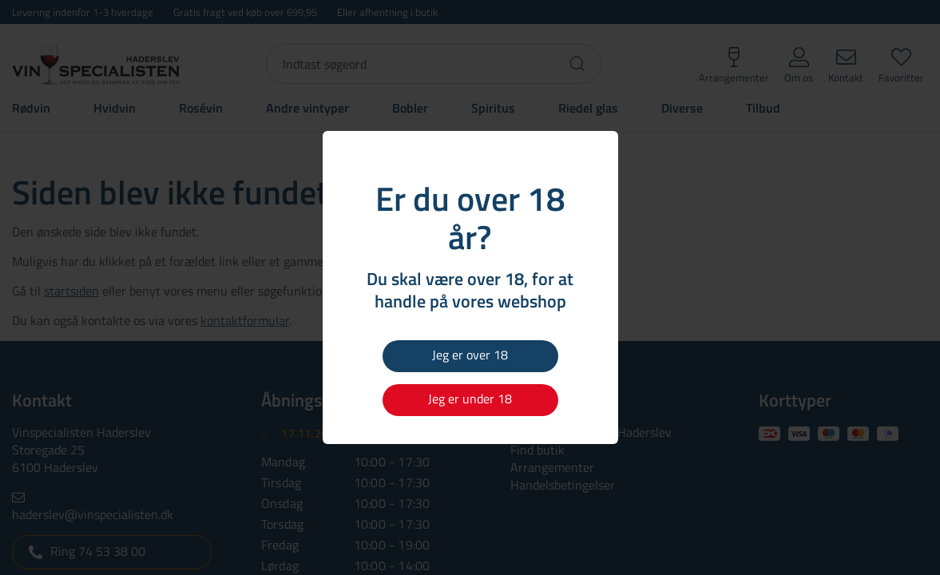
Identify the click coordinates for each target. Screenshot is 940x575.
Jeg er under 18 (470, 398)
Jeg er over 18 (470, 354)
